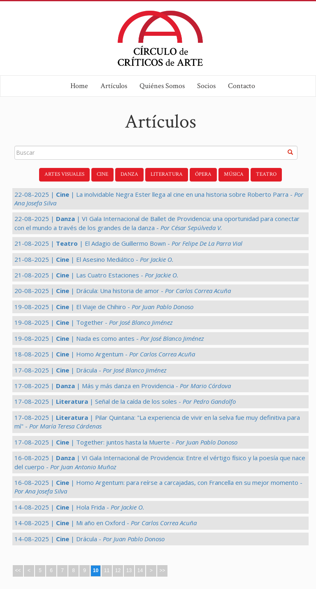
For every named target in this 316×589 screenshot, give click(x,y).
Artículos (113, 86)
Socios (206, 86)
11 (106, 570)
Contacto (241, 86)
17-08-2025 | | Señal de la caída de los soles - (125, 401)
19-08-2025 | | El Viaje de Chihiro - (103, 307)
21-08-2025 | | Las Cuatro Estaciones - (96, 275)
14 (140, 570)
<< (18, 570)
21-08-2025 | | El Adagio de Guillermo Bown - (128, 243)
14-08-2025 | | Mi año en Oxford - (105, 523)
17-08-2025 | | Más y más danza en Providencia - (122, 386)
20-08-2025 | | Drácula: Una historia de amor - (122, 290)
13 (129, 570)
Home (79, 86)
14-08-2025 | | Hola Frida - (79, 507)
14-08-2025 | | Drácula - (89, 539)
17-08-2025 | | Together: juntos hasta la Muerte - (125, 442)
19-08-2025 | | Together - (93, 322)
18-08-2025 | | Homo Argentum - (104, 354)
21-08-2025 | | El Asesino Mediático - (94, 259)
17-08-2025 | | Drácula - (90, 370)
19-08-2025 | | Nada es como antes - (109, 338)
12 (118, 570)
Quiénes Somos (162, 86)
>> (162, 570)
